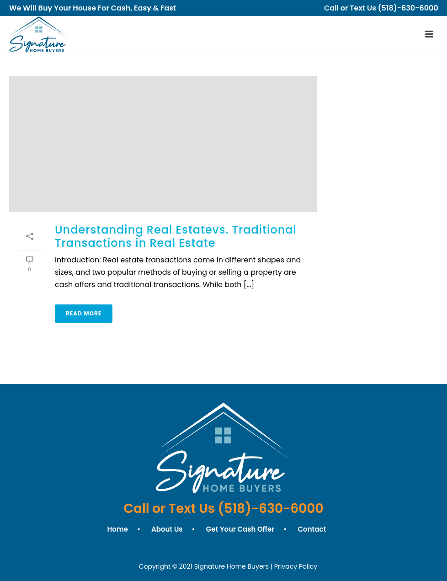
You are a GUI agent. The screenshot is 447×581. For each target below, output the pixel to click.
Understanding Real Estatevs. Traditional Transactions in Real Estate (176, 236)
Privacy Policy (296, 566)
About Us (166, 529)
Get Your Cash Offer (240, 529)
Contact (312, 529)
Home (117, 529)
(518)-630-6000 (413, 8)
